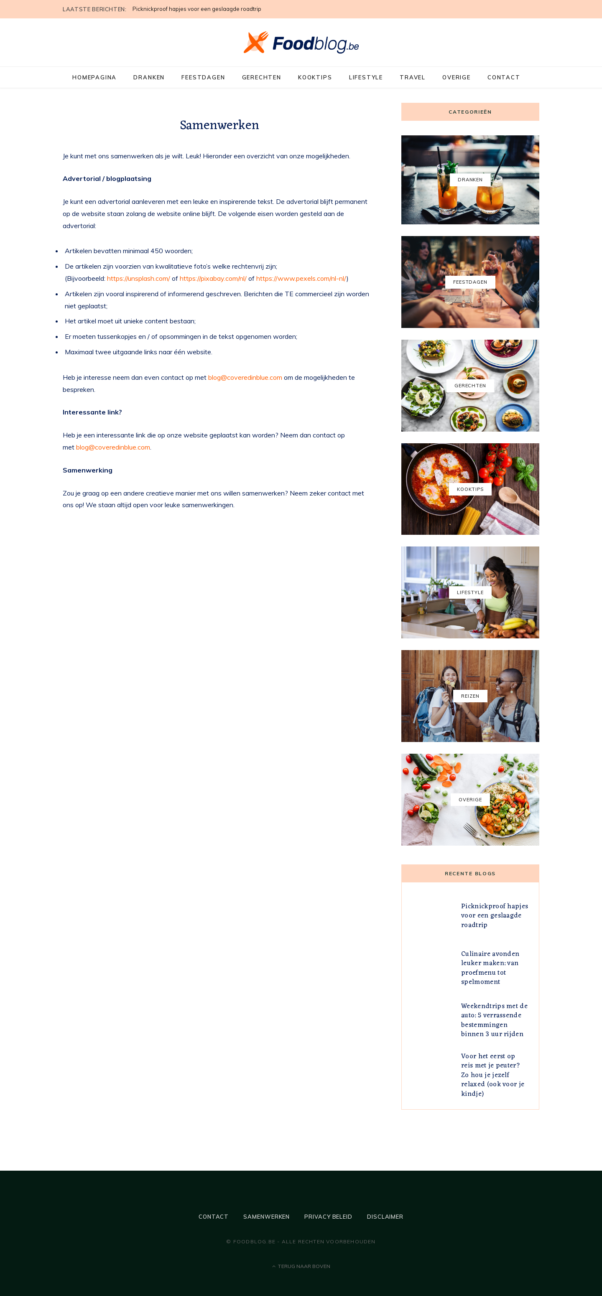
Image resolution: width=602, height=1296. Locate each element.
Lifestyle (366, 77)
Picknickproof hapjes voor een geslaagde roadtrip (197, 8)
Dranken (149, 77)
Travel (413, 77)
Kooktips (315, 77)
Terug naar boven (301, 1266)
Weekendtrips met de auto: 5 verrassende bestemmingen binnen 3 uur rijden (494, 1020)
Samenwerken (266, 1216)
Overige (456, 77)
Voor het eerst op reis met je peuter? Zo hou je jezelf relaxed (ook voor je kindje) (492, 1075)
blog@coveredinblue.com (245, 377)
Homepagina (94, 77)
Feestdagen (203, 77)
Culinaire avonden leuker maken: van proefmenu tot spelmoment (490, 968)
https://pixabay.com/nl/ (213, 278)
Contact (503, 77)
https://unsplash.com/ (138, 278)
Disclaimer (385, 1216)
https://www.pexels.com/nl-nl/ (301, 278)
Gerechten (261, 77)
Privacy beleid (328, 1216)
